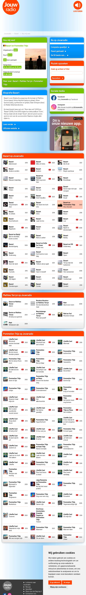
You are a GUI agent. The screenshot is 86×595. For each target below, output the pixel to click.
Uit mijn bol (67, 515)
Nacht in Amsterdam (67, 227)
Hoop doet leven (13, 421)
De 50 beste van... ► (60, 55)
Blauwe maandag (15, 179)
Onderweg (68, 245)
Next (83, 13)
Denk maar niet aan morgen (70, 188)
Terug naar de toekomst (68, 262)
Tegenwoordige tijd (70, 503)
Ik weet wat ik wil (13, 438)
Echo (11, 196)
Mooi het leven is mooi (41, 472)
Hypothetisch (42, 421)
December (67, 369)
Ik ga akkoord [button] (55, 582)
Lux (65, 220)
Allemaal (67, 342)
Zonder (65, 285)
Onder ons (41, 245)
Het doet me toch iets (42, 204)
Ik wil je (40, 438)
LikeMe (13, 463)
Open (65, 254)
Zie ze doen (40, 537)
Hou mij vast (69, 204)
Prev (3, 13)
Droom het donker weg (42, 379)
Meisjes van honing (13, 472)
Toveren (13, 515)
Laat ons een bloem (40, 455)
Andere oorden (14, 170)
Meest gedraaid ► (59, 51)
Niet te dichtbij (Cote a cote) (14, 236)
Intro (38, 212)
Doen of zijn (15, 379)
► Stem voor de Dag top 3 (32, 591)
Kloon (65, 212)
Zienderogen (13, 285)
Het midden (68, 410)
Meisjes (67, 463)
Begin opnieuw (68, 170)
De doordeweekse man (42, 303)
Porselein (67, 495)
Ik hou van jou (41, 430)
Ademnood (12, 162)
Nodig (65, 236)
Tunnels (11, 271)
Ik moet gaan (69, 430)
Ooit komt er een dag (42, 254)
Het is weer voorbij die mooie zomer (13, 410)
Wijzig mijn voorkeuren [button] (58, 587)
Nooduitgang (13, 245)
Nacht (38, 228)
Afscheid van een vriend (40, 342)
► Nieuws (27, 587)
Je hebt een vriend (67, 438)
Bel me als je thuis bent (15, 361)
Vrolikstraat (67, 278)
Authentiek (69, 352)
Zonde (38, 285)
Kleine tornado (42, 446)
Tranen (40, 515)
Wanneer (42, 528)
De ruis (38, 189)
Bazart (16, 33)
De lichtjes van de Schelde (41, 369)
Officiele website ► (11, 128)
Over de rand (13, 263)
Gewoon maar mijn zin (13, 399)
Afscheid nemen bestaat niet (14, 342)
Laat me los (40, 220)
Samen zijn (40, 503)
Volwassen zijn (14, 323)
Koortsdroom (13, 220)
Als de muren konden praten (14, 352)
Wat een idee (69, 528)
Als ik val (66, 162)
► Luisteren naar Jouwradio (29, 583)
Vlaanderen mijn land (14, 528)
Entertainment (42, 389)
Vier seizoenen (68, 271)
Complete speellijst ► (60, 47)
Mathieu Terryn (26, 81)
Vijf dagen (12, 278)
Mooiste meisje (68, 314)
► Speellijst (27, 589)
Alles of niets (40, 162)
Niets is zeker (41, 236)
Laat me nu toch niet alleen (14, 455)
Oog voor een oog (42, 495)
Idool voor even (68, 303)
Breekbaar (67, 179)
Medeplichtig (42, 463)
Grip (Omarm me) (13, 204)
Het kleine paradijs (40, 410)
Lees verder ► (9, 124)
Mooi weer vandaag (67, 472)
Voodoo (38, 278)
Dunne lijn (69, 379)
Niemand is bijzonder (15, 484)
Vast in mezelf (41, 271)
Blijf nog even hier (41, 179)
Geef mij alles (40, 196)
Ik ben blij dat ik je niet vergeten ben (69, 420)
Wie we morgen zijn (15, 537)
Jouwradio (7, 33)
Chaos (11, 189)
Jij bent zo (13, 446)
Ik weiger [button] (67, 582)
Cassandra (69, 361)
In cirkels (12, 212)
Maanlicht (12, 228)
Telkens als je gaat (42, 263)
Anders (38, 170)
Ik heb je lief (13, 430)
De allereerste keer (14, 369)
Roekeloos (15, 503)
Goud (65, 196)
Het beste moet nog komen (68, 399)
